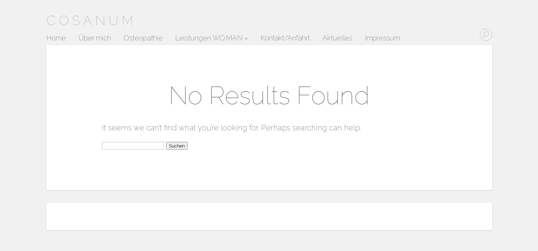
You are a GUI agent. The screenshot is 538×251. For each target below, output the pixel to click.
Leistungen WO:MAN (211, 38)
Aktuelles (337, 38)
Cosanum (91, 20)
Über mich (94, 38)
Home (56, 38)
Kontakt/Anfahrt (285, 38)
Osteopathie (143, 38)
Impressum (382, 38)
